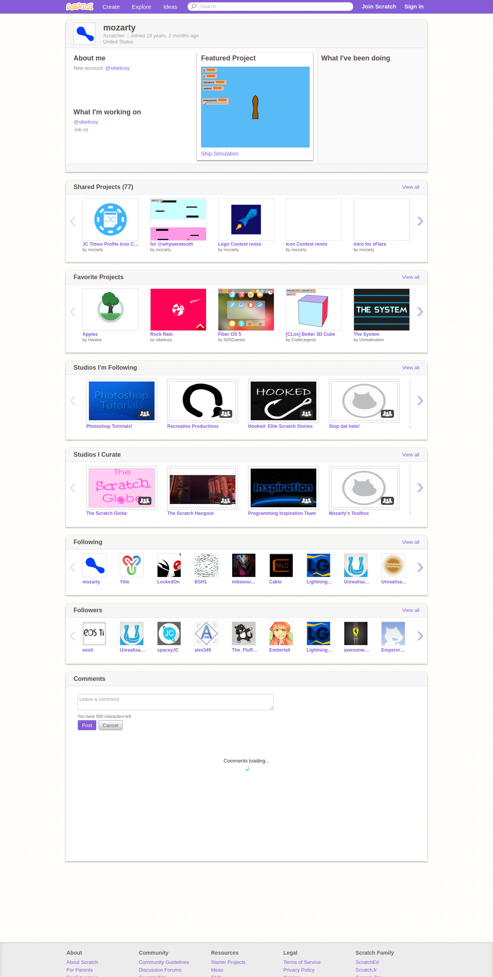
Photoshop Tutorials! (109, 426)
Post (87, 725)
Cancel (110, 725)
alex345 (203, 650)
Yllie (124, 582)
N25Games (234, 339)
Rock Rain (161, 334)
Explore (141, 6)
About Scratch (82, 962)
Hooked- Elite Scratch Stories (280, 426)
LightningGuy (319, 582)
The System (366, 334)
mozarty (95, 249)
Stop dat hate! (344, 426)
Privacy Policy (299, 970)
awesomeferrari (357, 650)
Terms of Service (302, 962)
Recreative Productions (193, 426)
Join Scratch (379, 6)
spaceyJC (168, 650)
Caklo (275, 582)
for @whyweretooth (171, 244)
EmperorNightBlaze (394, 650)
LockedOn (168, 582)
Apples (90, 334)
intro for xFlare (370, 244)
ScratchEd (367, 962)
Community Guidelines (164, 962)
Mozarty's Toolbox (349, 513)
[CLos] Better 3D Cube (310, 334)
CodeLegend (304, 339)
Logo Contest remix (240, 244)
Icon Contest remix (306, 244)
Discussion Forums (160, 970)
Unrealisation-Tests (394, 582)
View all (410, 187)
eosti (87, 650)
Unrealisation (371, 339)
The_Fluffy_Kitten (245, 650)
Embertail (279, 650)
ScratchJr (366, 970)
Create (111, 6)
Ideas (170, 6)
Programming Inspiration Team (282, 513)
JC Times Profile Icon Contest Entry (110, 244)
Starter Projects (228, 962)
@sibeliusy (117, 68)
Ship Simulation (219, 154)
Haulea (95, 339)
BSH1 (201, 582)
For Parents (80, 970)
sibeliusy (164, 339)
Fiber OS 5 (229, 334)
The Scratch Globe (106, 513)
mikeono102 (245, 582)
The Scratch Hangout (190, 513)
